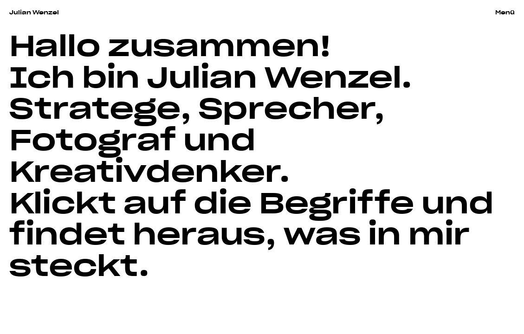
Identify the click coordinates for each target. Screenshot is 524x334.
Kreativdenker (144, 169)
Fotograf (92, 137)
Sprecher (286, 105)
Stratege (95, 105)
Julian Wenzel (34, 12)
